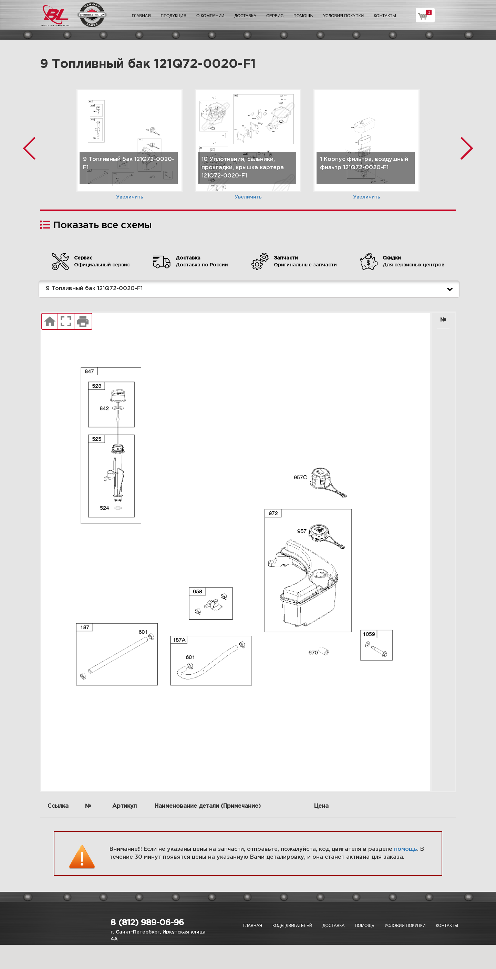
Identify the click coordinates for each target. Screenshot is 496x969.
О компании (210, 15)
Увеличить (129, 197)
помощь (405, 849)
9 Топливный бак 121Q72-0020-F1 (251, 289)
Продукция (173, 15)
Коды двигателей (292, 925)
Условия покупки (343, 15)
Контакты (385, 15)
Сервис (274, 15)
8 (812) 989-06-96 (147, 923)
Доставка (245, 15)
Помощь (303, 15)
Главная (141, 15)
